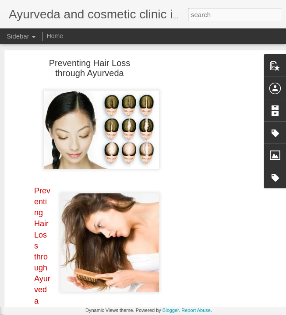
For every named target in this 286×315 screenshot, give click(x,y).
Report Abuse (196, 310)
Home (55, 35)
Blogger (170, 310)
